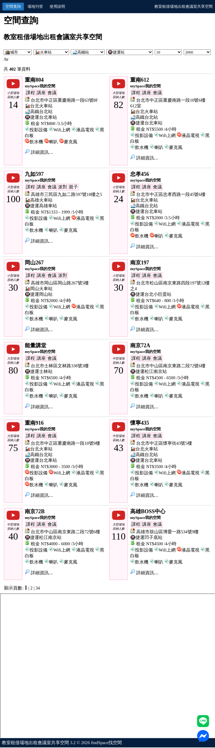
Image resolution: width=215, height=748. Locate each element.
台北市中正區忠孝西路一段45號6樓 (170, 194)
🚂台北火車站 (39, 105)
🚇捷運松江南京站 (148, 371)
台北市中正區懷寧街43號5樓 (164, 443)
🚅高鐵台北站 (39, 111)
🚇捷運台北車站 (41, 117)
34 (38, 588)
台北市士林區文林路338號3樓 (60, 365)
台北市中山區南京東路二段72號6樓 (170, 365)
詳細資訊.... (39, 152)
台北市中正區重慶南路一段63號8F (64, 100)
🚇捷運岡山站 (39, 294)
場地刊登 (35, 6)
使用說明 (57, 6)
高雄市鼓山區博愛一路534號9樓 (167, 531)
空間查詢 (13, 6)
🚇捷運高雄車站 (41, 205)
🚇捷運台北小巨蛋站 (150, 294)
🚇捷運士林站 (39, 371)
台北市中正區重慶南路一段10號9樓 (65, 443)
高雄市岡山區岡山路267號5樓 (60, 283)
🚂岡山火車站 (39, 288)
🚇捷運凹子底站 (146, 537)
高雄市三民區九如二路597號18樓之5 (66, 194)
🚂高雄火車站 (39, 200)
